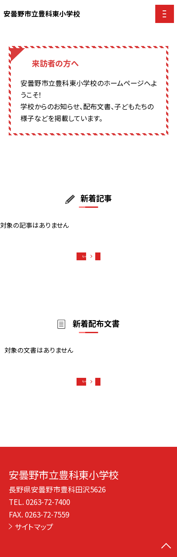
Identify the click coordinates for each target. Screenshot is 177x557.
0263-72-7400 (48, 501)
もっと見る (84, 259)
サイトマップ (34, 526)
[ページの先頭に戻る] (166, 546)
